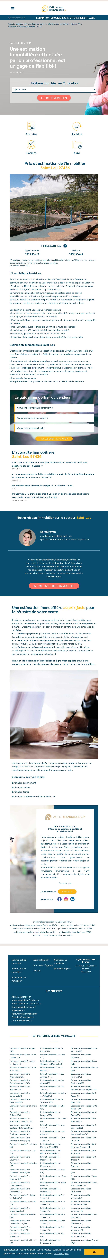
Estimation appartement (24, 782)
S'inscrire (67, 891)
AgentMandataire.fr (21, 996)
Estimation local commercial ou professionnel (34, 796)
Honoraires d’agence (43, 965)
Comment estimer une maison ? (32, 417)
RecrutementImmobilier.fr (24, 1013)
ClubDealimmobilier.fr (22, 1020)
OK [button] (94, 1252)
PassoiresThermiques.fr (23, 1017)
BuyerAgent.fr (18, 1010)
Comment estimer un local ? (31, 427)
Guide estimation (41, 959)
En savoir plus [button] (61, 1253)
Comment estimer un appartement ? (35, 407)
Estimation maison (21, 787)
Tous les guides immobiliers (54, 438)
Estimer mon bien (54, 98)
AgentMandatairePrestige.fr (25, 1000)
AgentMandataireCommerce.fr (26, 1003)
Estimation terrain (20, 791)
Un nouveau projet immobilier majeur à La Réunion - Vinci (43, 485)
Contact (37, 970)
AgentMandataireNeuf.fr (23, 1006)
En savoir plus (16, 72)
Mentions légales (62, 968)
